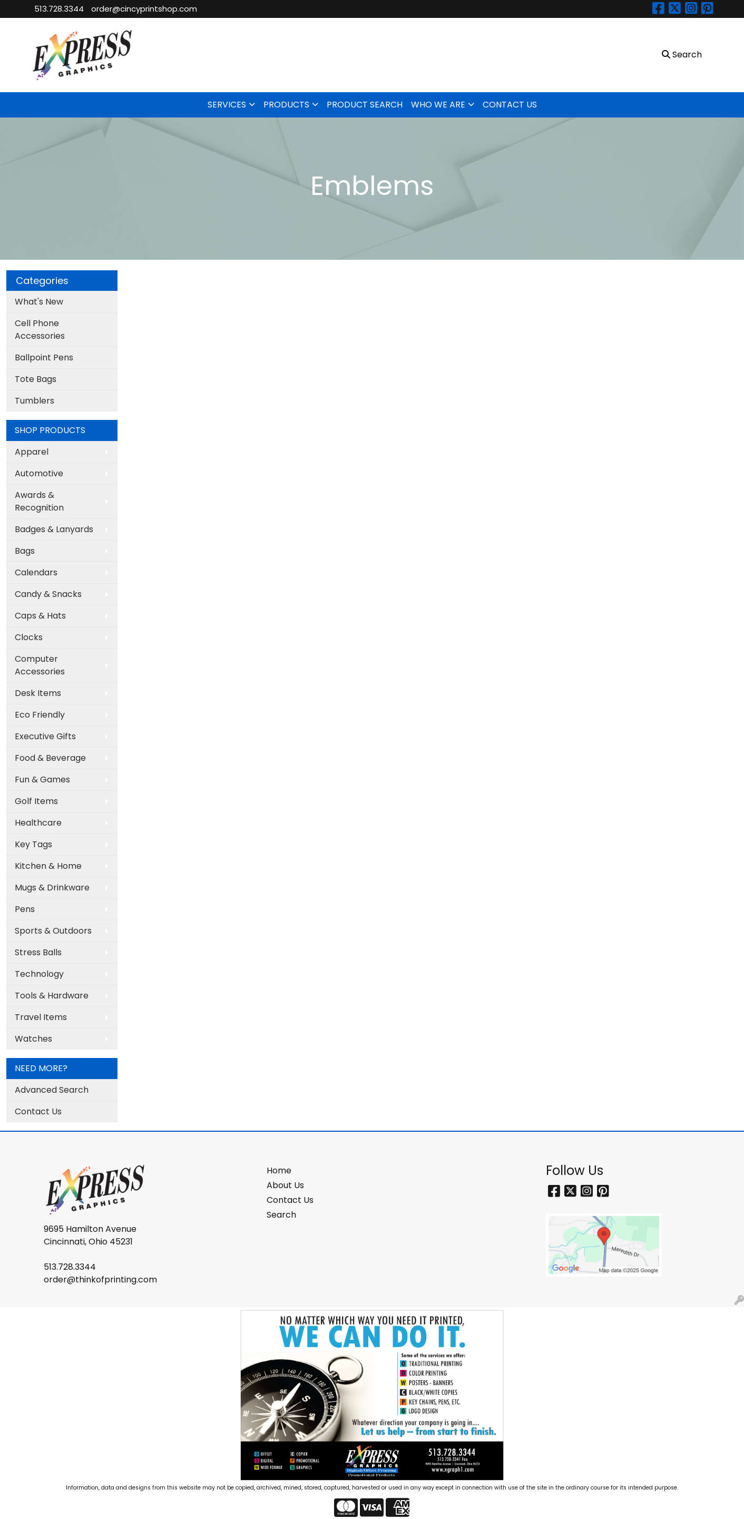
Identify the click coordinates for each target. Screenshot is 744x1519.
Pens (25, 909)
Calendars (36, 572)
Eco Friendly (40, 715)
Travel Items (41, 1017)
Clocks (29, 637)
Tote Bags (35, 379)
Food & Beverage (50, 758)
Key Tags (33, 844)
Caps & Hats (40, 616)
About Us (285, 1185)
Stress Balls (38, 952)
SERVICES (227, 105)
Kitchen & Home (48, 866)
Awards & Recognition (39, 501)
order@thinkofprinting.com (100, 1279)
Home (279, 1170)
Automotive (39, 473)
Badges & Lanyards (54, 529)
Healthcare (38, 823)
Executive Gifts (45, 736)
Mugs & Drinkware (52, 887)
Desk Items (38, 693)
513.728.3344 (59, 8)
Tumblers (34, 401)
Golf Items (36, 801)
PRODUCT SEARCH (365, 105)
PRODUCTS (286, 105)
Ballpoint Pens (44, 357)
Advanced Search (52, 1090)
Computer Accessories (40, 665)
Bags (25, 551)
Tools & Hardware (52, 995)
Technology (39, 974)
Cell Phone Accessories (40, 329)
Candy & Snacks (48, 594)
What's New (39, 302)
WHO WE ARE (438, 105)
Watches (33, 1039)
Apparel (31, 452)
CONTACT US (510, 105)
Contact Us (38, 1111)
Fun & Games (42, 779)
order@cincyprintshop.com (144, 8)
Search (281, 1215)
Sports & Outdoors (53, 931)
